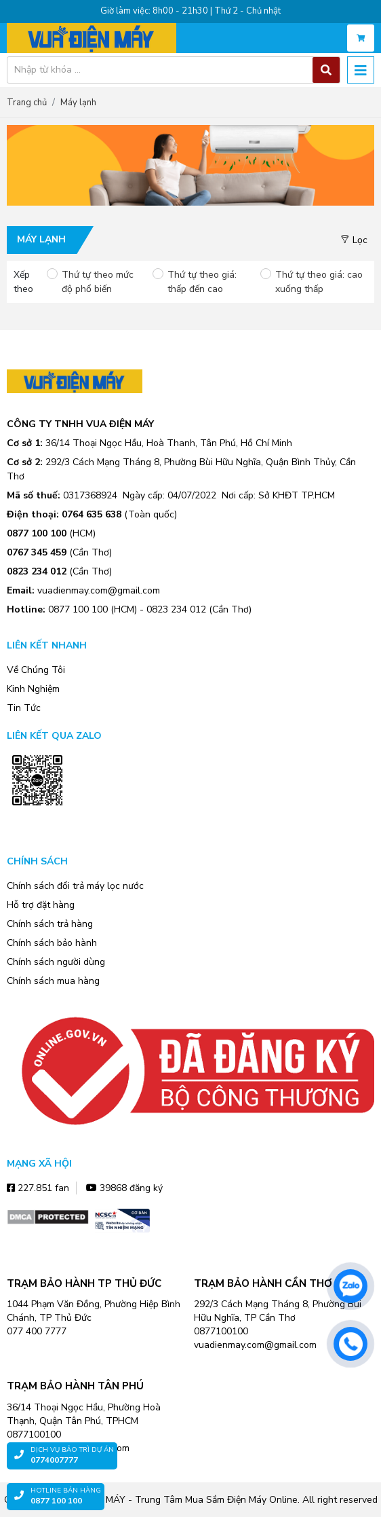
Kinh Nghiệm (33, 688)
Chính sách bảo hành (52, 942)
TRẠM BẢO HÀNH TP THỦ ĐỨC (84, 1283)
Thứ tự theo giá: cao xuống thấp (319, 281)
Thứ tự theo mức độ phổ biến (98, 281)
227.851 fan (38, 1188)
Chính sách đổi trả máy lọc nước (75, 885)
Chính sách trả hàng (50, 923)
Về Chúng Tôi (36, 669)
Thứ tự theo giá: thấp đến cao (202, 281)
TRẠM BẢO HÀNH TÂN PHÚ (75, 1386)
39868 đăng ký (124, 1188)
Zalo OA (37, 825)
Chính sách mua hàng (53, 980)
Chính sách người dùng (56, 961)
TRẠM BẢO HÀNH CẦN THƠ (263, 1283)
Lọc (353, 240)
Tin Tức (24, 707)
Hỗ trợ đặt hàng (41, 904)
